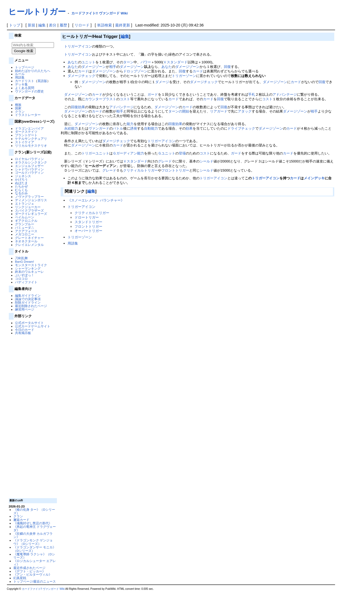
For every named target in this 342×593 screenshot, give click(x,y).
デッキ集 (21, 84)
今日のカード (24, 329)
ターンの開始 (178, 111)
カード (83, 71)
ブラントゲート (26, 135)
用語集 (20, 77)
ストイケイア (24, 142)
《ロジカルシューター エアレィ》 (34, 562)
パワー (146, 62)
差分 (52, 25)
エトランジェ (24, 203)
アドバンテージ (285, 94)
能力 (130, 124)
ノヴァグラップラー (29, 196)
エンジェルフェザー (29, 166)
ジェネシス (23, 176)
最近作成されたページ (29, 567)
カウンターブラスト (100, 99)
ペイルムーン (24, 217)
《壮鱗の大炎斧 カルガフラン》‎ (33, 535)
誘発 (133, 128)
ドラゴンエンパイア (29, 128)
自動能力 (151, 128)
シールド (206, 161)
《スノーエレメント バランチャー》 (96, 200)
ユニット (88, 62)
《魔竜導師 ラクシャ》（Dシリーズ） (34, 555)
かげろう (21, 179)
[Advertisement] (32, 416)
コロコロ (21, 278)
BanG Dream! (24, 261)
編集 (42, 25)
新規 (31, 25)
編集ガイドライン (28, 295)
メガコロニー (24, 234)
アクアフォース (26, 231)
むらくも (21, 190)
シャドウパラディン (29, 169)
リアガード (218, 111)
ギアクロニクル (26, 220)
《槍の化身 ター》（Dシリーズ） (34, 511)
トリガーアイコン (78, 46)
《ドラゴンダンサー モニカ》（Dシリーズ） (34, 548)
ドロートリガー (87, 217)
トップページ (24, 67)
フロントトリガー (175, 170)
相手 (112, 67)
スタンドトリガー (88, 222)
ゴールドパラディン (29, 172)
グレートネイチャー (29, 237)
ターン (128, 62)
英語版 (42, 81)
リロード (82, 25)
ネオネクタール (26, 241)
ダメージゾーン (93, 67)
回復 (227, 67)
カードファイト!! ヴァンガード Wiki (99, 13)
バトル (118, 128)
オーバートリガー (88, 231)
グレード (165, 161)
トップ (14, 25)
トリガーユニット (95, 153)
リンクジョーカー (28, 207)
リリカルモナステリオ (31, 145)
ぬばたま (21, 183)
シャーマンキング (28, 268)
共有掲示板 (23, 333)
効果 (81, 107)
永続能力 (71, 128)
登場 (182, 153)
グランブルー (24, 224)
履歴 (63, 25)
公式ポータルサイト (29, 322)
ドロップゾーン (135, 71)
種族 (18, 104)
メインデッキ (314, 178)
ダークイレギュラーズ (31, 213)
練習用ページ (24, 309)
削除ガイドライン (28, 302)
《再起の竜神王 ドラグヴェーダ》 (34, 528)
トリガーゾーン (184, 76)
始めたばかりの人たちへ (32, 70)
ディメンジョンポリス (31, 200)
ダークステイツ (26, 131)
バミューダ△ (24, 227)
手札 (251, 94)
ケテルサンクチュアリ (31, 138)
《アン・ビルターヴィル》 (32, 574)
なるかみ (21, 193)
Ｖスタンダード (175, 62)
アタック (245, 111)
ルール (20, 74)
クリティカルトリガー (140, 170)
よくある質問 (24, 88)
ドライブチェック (241, 128)
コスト (125, 99)
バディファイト (26, 282)
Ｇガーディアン (125, 153)
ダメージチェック (81, 76)
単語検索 (104, 25)
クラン (20, 111)
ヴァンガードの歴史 (29, 91)
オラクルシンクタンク (31, 162)
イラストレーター (28, 115)
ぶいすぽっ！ (24, 275)
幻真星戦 (19, 578)
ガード (152, 94)
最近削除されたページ (31, 306)
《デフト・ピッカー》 (29, 571)
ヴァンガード (98, 128)
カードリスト (24, 81)
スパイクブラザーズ (29, 210)
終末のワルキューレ (29, 271)
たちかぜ (21, 186)
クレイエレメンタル (29, 244)
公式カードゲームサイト (32, 326)
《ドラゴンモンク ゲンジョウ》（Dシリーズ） (33, 541)
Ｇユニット (166, 153)
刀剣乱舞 (21, 258)
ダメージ (162, 82)
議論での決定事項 (28, 299)
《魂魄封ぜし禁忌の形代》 (32, 523)
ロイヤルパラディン (29, 159)
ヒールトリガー (37, 11)
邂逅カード (21, 519)
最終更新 (122, 25)
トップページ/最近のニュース (34, 581)
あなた (73, 62)
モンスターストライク (31, 265)
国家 (18, 108)
